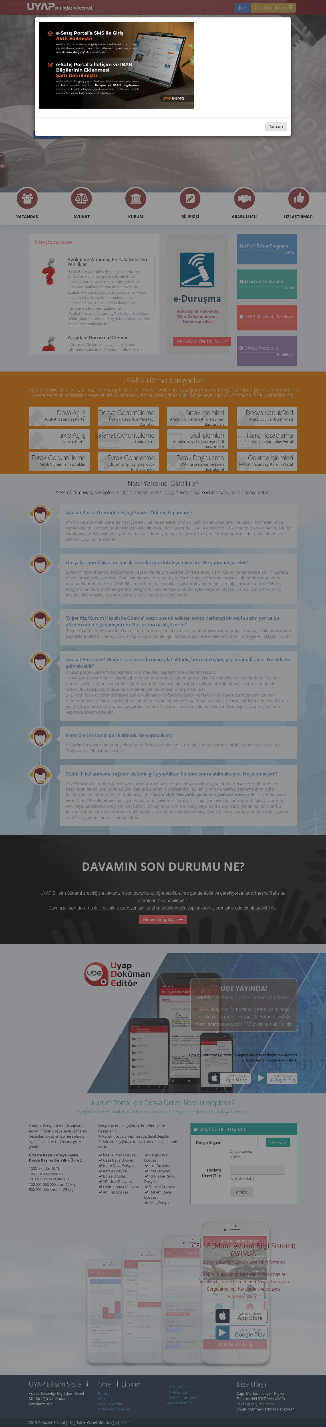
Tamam (276, 126)
